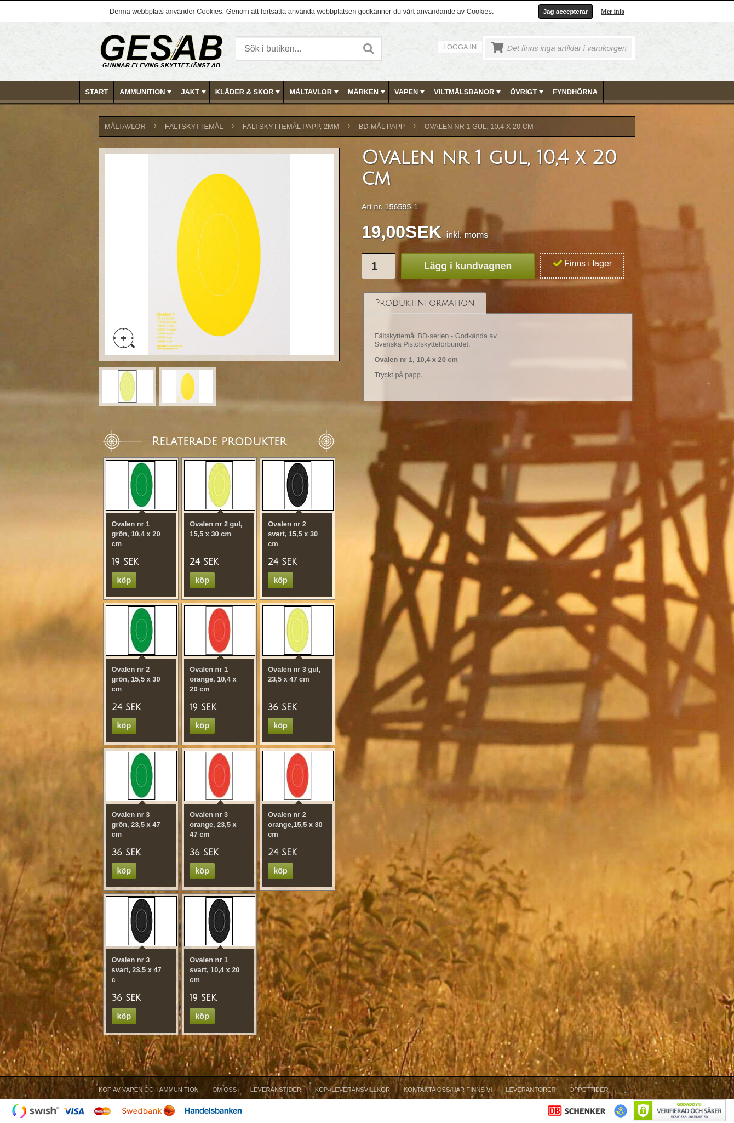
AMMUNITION (146, 92)
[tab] (424, 303)
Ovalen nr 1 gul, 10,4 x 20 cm (479, 126)
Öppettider (588, 1089)
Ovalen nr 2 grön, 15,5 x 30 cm (136, 679)
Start (96, 92)
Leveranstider (275, 1089)
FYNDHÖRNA (575, 92)
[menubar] (367, 92)
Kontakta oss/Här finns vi (448, 1089)
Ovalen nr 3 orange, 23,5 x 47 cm (213, 824)
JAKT (194, 92)
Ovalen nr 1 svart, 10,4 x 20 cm (214, 970)
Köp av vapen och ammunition (149, 1089)
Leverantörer (530, 1089)
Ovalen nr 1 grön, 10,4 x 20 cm (136, 534)
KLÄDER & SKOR (249, 92)
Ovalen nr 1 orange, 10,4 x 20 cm (213, 679)
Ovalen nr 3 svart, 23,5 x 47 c (137, 970)
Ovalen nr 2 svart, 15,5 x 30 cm (293, 534)
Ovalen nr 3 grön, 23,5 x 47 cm (136, 824)
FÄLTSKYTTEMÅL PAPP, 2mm (291, 126)
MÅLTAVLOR (314, 92)
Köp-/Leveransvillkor (352, 1089)
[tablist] (497, 347)
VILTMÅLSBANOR (468, 92)
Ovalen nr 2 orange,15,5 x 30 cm (295, 824)
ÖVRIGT (528, 92)
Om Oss (224, 1089)
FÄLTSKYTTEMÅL (194, 126)
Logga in (460, 47)
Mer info (612, 11)
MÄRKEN (367, 92)
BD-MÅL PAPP (382, 126)
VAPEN (410, 92)
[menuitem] (97, 92)
